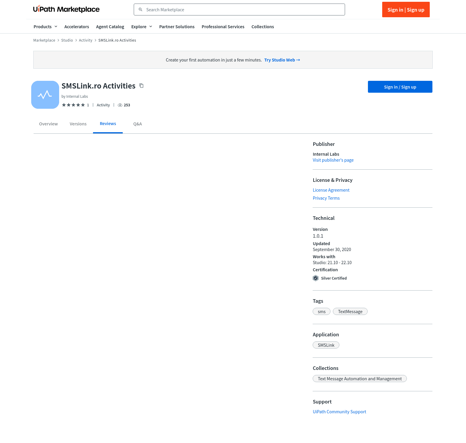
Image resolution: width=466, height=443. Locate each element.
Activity (85, 40)
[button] (321, 311)
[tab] (48, 124)
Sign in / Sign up (400, 87)
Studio (67, 40)
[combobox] (243, 9)
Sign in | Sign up (406, 9)
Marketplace (44, 40)
